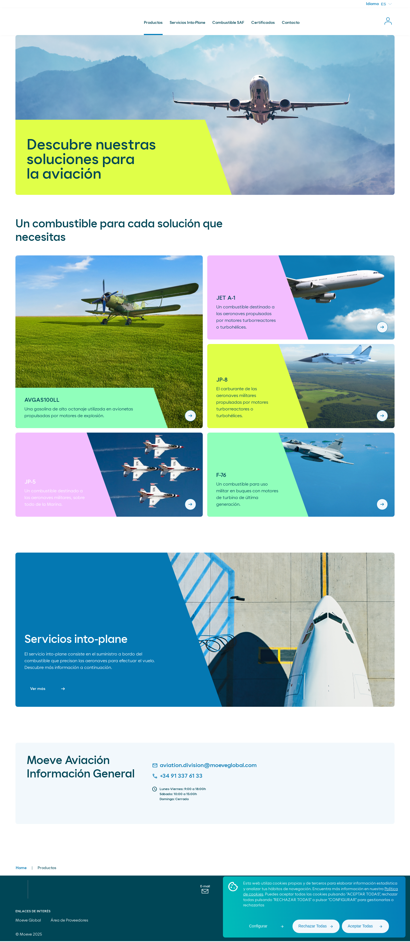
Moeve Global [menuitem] (30, 921)
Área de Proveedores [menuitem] (69, 921)
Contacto (291, 24)
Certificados (263, 24)
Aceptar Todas (360, 926)
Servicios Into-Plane (187, 24)
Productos (153, 24)
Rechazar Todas (312, 926)
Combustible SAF (228, 24)
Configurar (258, 926)
